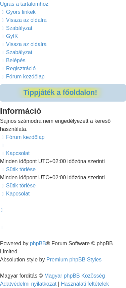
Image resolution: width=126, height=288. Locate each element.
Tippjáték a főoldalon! (60, 92)
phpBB (38, 243)
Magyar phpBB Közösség (74, 276)
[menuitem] (23, 20)
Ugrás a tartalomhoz (24, 4)
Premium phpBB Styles (74, 259)
